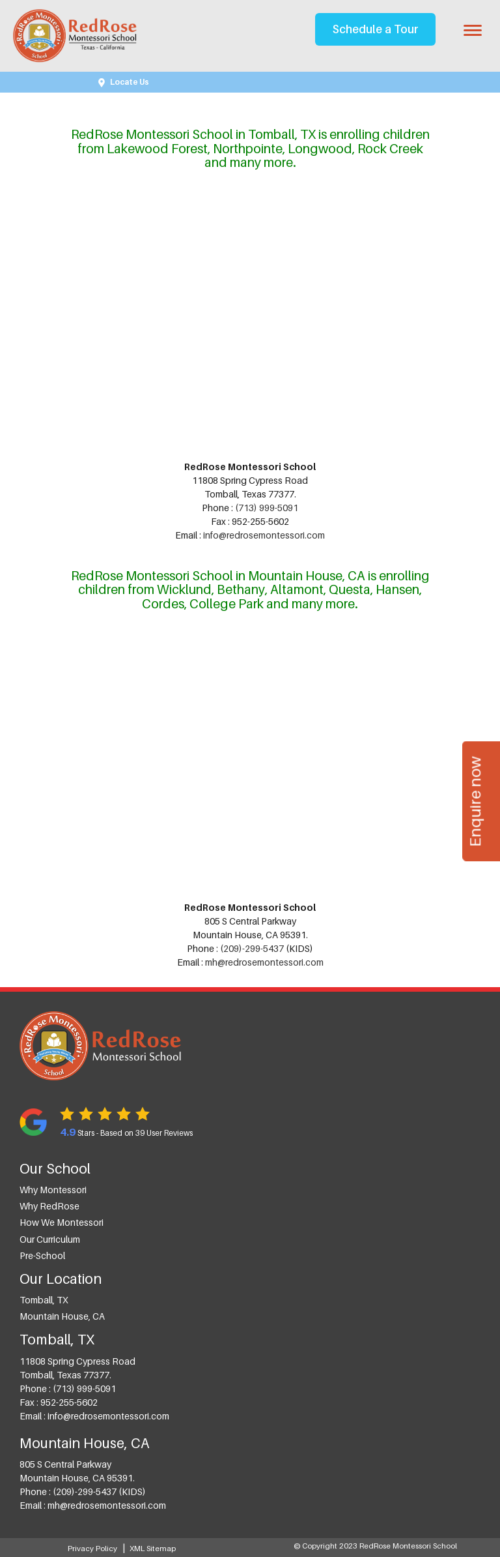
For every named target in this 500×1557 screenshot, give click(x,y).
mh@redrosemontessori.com (264, 962)
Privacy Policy (92, 1548)
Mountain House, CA (62, 1316)
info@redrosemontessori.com (264, 535)
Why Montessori (53, 1189)
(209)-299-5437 (252, 948)
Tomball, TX (44, 1299)
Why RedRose (49, 1205)
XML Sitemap (153, 1548)
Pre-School (42, 1255)
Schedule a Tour (376, 29)
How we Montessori (62, 1222)
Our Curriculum (50, 1239)
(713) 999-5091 (266, 507)
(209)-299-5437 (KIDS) (99, 1491)
